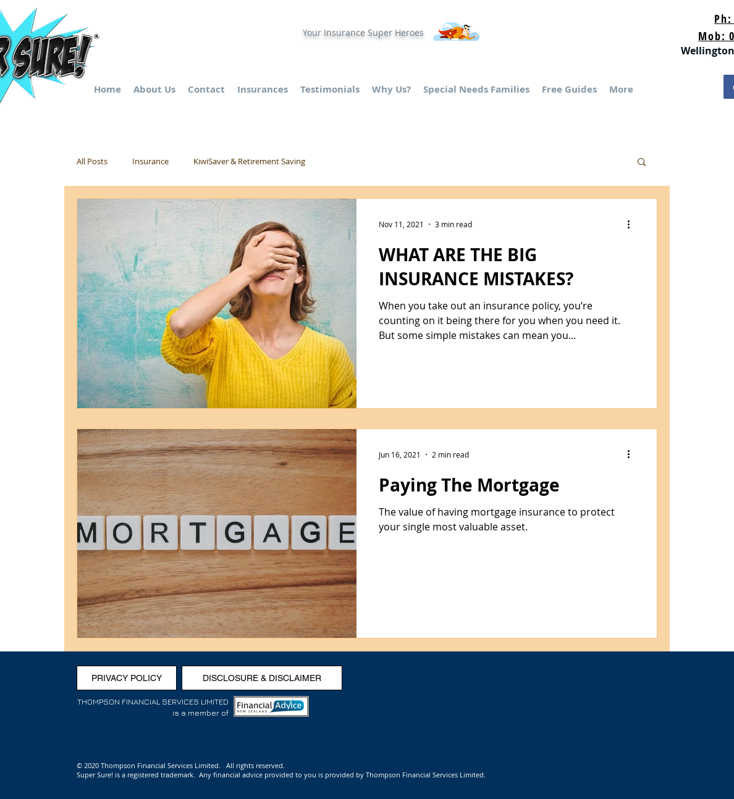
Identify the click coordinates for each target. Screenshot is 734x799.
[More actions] (632, 224)
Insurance (150, 161)
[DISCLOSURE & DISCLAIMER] (262, 678)
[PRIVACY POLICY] (127, 678)
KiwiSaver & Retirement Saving (249, 161)
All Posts (92, 161)
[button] (642, 162)
